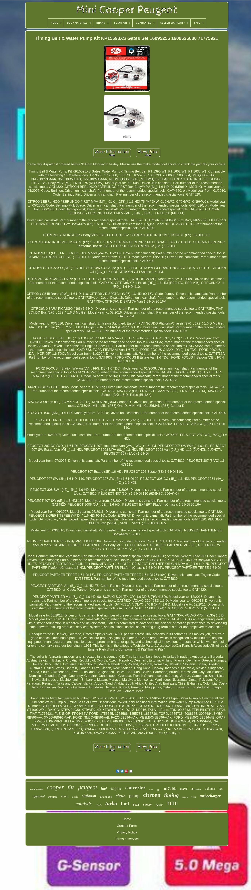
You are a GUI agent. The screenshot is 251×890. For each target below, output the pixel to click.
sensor (147, 804)
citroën (99, 805)
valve (193, 797)
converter (135, 787)
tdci (221, 788)
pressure (106, 796)
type (158, 789)
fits (71, 787)
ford (125, 803)
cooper (55, 787)
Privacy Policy (127, 832)
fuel (104, 788)
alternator (196, 789)
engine (115, 788)
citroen (152, 795)
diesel (151, 790)
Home (126, 819)
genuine (52, 796)
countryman (36, 789)
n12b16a (170, 788)
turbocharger (210, 796)
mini (172, 802)
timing (171, 795)
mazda (75, 796)
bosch (185, 797)
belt (136, 805)
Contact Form (127, 826)
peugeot (87, 787)
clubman (89, 796)
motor (183, 788)
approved (39, 796)
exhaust (210, 788)
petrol (159, 804)
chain (120, 795)
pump (134, 795)
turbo (111, 803)
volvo (64, 796)
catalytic (84, 803)
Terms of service (127, 839)
